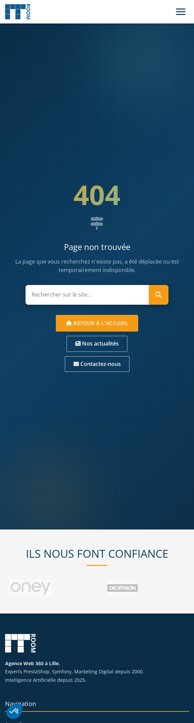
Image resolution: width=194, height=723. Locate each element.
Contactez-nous (97, 364)
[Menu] (181, 11)
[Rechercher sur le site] (87, 295)
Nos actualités (97, 343)
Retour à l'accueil (97, 323)
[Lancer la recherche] (158, 295)
